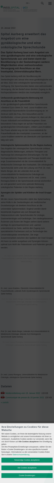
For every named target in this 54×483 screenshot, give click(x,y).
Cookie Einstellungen (27, 475)
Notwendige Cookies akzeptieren (27, 460)
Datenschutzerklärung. (21, 455)
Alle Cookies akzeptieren (26, 468)
